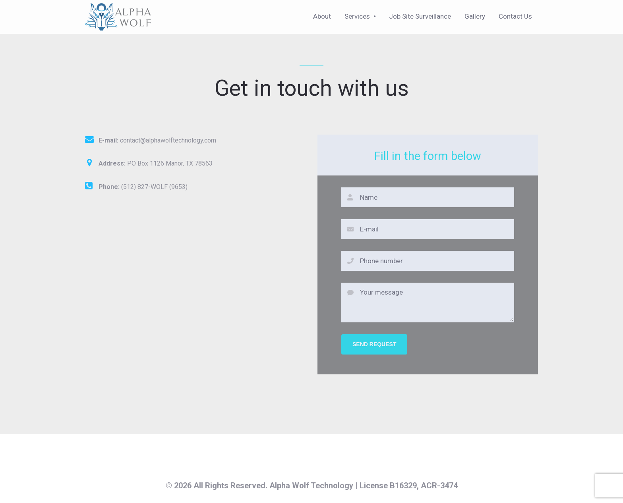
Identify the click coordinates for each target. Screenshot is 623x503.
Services (357, 16)
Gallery (474, 16)
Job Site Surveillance (420, 16)
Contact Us (515, 16)
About (322, 16)
